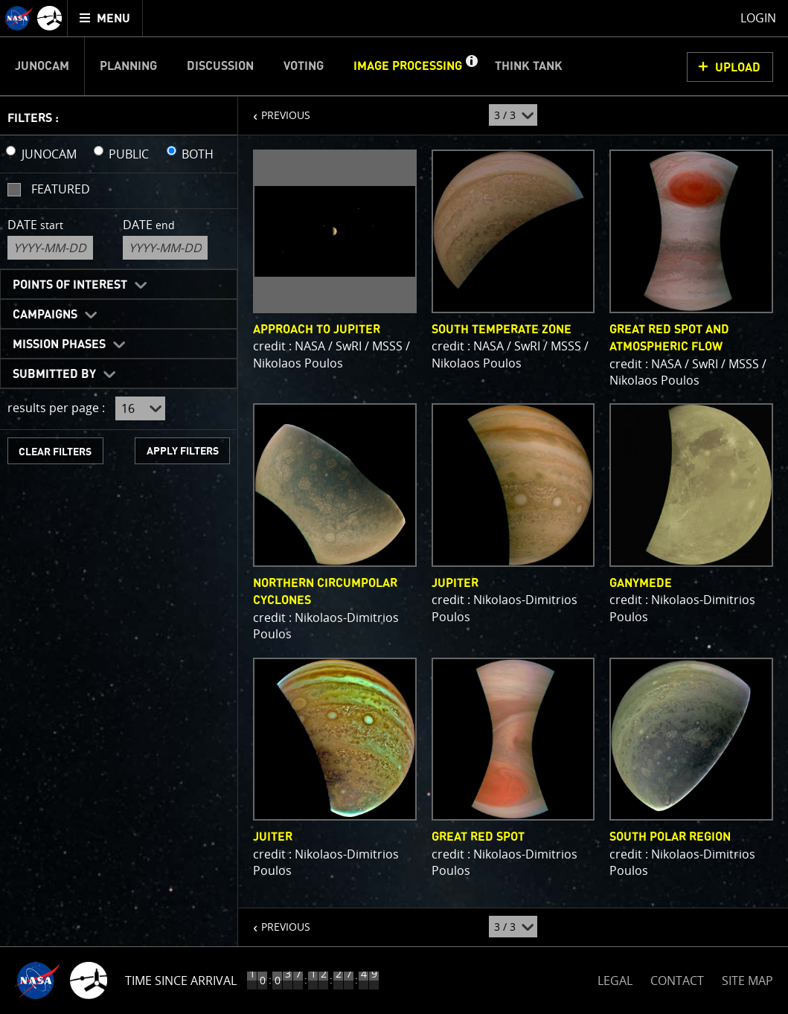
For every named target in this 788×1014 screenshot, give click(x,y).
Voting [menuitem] (304, 66)
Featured (60, 189)
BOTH (198, 154)
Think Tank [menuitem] (529, 66)
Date (35, 224)
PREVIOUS (274, 109)
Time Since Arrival (181, 980)
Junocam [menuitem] (42, 66)
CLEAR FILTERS (55, 452)
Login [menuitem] (758, 18)
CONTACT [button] (677, 980)
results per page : (56, 408)
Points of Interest (70, 285)
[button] (471, 66)
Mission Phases (59, 344)
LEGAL (615, 978)
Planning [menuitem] (128, 66)
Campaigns (45, 315)
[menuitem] (105, 18)
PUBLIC (129, 154)
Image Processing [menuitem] (407, 66)
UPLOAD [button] (737, 68)
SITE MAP (747, 980)
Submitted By (54, 374)
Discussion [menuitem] (220, 66)
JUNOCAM (49, 154)
